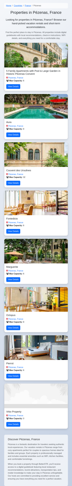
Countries (18, 6)
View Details (13, 86)
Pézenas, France (15, 126)
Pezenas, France (15, 78)
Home (8, 6)
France (28, 6)
